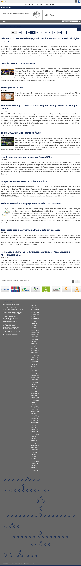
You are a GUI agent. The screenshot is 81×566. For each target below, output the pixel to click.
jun (42, 32)
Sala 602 (36, 516)
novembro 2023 (35, 355)
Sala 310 (20, 516)
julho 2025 (33, 321)
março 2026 (34, 307)
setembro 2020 (35, 411)
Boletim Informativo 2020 (14, 526)
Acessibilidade (30, 4)
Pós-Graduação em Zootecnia (35, 490)
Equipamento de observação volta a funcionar (24, 181)
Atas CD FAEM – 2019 (38, 537)
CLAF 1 (61, 516)
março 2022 (34, 391)
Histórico (9, 480)
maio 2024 (34, 345)
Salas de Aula (40, 507)
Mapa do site (50, 4)
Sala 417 (28, 516)
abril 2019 (33, 427)
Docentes (45, 490)
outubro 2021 (34, 399)
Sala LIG (8, 516)
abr (33, 32)
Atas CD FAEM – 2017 (47, 537)
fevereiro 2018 (35, 445)
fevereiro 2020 (35, 416)
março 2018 (34, 443)
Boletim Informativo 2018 (5, 526)
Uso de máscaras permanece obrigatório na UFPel (27, 156)
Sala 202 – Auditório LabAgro (53, 516)
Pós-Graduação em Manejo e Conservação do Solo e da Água (27, 490)
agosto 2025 (34, 320)
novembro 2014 (35, 470)
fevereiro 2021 (35, 406)
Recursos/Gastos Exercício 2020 (32, 544)
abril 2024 (33, 346)
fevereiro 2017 (35, 461)
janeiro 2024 (34, 352)
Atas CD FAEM (40, 534)
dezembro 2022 (35, 375)
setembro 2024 (35, 337)
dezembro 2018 (35, 429)
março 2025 (34, 328)
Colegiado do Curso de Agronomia (38, 499)
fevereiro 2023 (35, 372)
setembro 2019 (35, 422)
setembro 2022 (35, 381)
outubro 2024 (34, 336)
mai (37, 32)
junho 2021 (34, 402)
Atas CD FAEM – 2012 (67, 537)
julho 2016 (33, 465)
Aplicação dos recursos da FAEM (40, 542)
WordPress (11, 563)
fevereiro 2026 (35, 309)
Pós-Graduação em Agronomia (6, 490)
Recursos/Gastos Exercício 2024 (49, 544)
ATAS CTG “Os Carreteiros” (20, 553)
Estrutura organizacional (13, 480)
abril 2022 (33, 390)
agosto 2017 (34, 452)
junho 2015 (34, 467)
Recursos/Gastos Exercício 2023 (45, 544)
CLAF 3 (69, 516)
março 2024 (34, 348)
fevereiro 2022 (35, 393)
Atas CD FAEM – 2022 (26, 537)
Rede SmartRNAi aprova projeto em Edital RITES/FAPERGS (31, 203)
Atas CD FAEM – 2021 (30, 537)
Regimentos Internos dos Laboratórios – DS (30, 480)
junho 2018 (34, 440)
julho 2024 (33, 341)
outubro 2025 (34, 316)
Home (5, 480)
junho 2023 (34, 364)
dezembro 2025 (35, 312)
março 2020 (34, 415)
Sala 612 (45, 516)
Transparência (40, 532)
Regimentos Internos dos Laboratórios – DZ (38, 480)
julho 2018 (33, 438)
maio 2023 (33, 366)
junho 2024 (34, 343)
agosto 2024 (34, 339)
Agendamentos (40, 513)
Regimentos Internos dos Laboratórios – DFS (26, 480)
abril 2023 (33, 368)
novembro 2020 (35, 407)
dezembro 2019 (35, 418)
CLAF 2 (65, 516)
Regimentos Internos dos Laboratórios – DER (34, 480)
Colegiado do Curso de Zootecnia (43, 499)
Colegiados (40, 497)
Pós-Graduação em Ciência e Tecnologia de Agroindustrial (15, 490)
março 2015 (34, 469)
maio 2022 (33, 388)
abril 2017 (33, 458)
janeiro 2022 (34, 395)
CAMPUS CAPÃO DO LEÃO (11, 304)
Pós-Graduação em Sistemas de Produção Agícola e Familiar (31, 490)
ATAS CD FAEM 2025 (14, 537)
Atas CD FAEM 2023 (22, 537)
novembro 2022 (35, 377)
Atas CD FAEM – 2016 (51, 537)
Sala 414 (24, 516)
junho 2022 (34, 386)
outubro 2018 (34, 433)
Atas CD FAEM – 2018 (43, 537)
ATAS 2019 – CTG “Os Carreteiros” (22, 556)
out (59, 32)
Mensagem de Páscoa (12, 87)
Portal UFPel (6, 7)
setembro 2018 (35, 434)
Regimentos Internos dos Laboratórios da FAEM (28, 478)
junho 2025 (34, 323)
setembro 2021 (35, 400)
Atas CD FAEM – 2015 (55, 537)
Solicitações (5, 553)
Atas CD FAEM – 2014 (59, 537)
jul (46, 32)
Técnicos (49, 490)
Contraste (40, 4)
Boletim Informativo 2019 (10, 526)
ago (50, 32)
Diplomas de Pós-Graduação (22, 488)
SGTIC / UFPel (29, 563)
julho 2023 (33, 363)
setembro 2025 (35, 318)
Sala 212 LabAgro (57, 516)
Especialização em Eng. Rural (39, 490)
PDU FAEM (32, 556)
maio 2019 (33, 425)
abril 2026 (33, 305)
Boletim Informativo (12, 524)
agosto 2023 (34, 361)
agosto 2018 (34, 436)
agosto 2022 (34, 382)
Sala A (12, 516)
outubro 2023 (34, 357)
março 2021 (34, 404)
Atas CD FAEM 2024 (18, 537)
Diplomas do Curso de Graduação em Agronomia (38, 502)
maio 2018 (33, 442)
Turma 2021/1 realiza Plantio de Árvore (21, 132)
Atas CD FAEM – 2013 (63, 537)
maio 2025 (33, 325)
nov (64, 32)
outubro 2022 (34, 379)
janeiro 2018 (34, 447)
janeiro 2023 (34, 373)
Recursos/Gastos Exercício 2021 (36, 544)
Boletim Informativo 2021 (18, 526)
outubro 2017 (34, 449)
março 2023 (34, 370)
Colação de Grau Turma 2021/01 (18, 63)
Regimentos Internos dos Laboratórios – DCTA (18, 480)
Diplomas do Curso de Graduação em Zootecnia (43, 502)
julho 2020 (34, 413)
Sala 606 (41, 516)
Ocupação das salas (41, 510)
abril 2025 (33, 327)
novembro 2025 (35, 314)
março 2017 (34, 460)
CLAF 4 (73, 516)
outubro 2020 (34, 409)
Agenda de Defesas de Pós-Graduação (28, 556)
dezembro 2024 (35, 332)
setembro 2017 (35, 451)
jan (19, 32)
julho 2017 (33, 454)
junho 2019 (34, 424)
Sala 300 (16, 516)
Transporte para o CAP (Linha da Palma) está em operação (30, 229)
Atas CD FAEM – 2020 (34, 537)
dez (68, 32)
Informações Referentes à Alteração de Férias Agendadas (5, 556)
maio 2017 (33, 456)
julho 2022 (33, 384)
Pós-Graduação (23, 485)
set (55, 32)
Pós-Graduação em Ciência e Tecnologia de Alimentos (10, 490)
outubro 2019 (34, 420)
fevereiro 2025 (35, 330)
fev (24, 32)
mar (28, 32)
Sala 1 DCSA (49, 516)
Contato (11, 553)
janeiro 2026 (34, 311)
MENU (3, 21)
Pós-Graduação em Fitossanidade (23, 490)
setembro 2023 (35, 359)
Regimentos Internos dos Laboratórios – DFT (22, 480)
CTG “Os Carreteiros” (20, 551)
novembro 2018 (35, 431)
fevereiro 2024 (35, 350)
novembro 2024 (35, 334)
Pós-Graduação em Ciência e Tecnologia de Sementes (19, 490)
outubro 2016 (34, 463)
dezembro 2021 (35, 397)
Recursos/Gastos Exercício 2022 (41, 544)
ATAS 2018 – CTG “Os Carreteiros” (18, 556)
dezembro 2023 (35, 354)
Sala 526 (32, 516)
